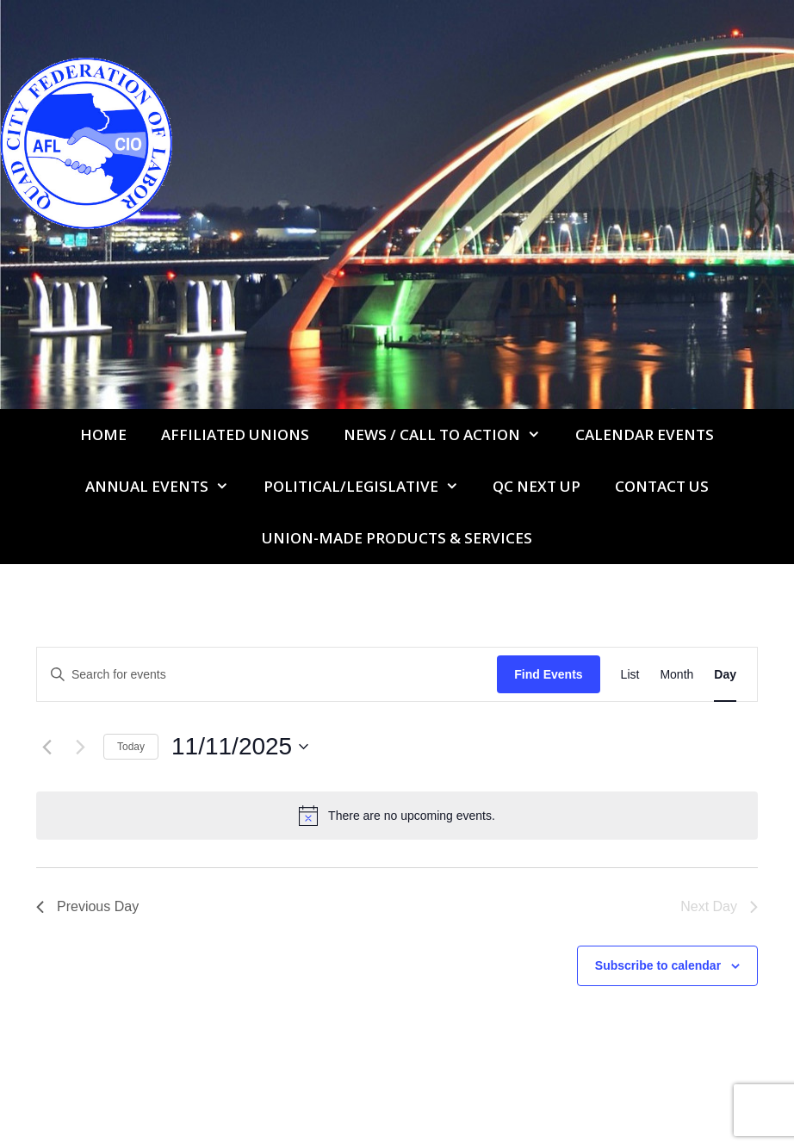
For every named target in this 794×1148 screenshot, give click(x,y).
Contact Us (662, 486)
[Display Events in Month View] (676, 675)
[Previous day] (46, 746)
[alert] (397, 815)
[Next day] (80, 746)
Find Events (548, 674)
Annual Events (165, 486)
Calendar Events (644, 434)
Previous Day (87, 906)
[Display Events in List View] (630, 675)
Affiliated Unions (235, 434)
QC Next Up (536, 486)
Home (103, 434)
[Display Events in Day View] (725, 675)
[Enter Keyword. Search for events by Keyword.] (267, 675)
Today (131, 747)
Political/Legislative (370, 486)
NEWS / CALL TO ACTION (451, 435)
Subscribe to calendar (658, 965)
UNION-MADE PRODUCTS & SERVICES (397, 538)
